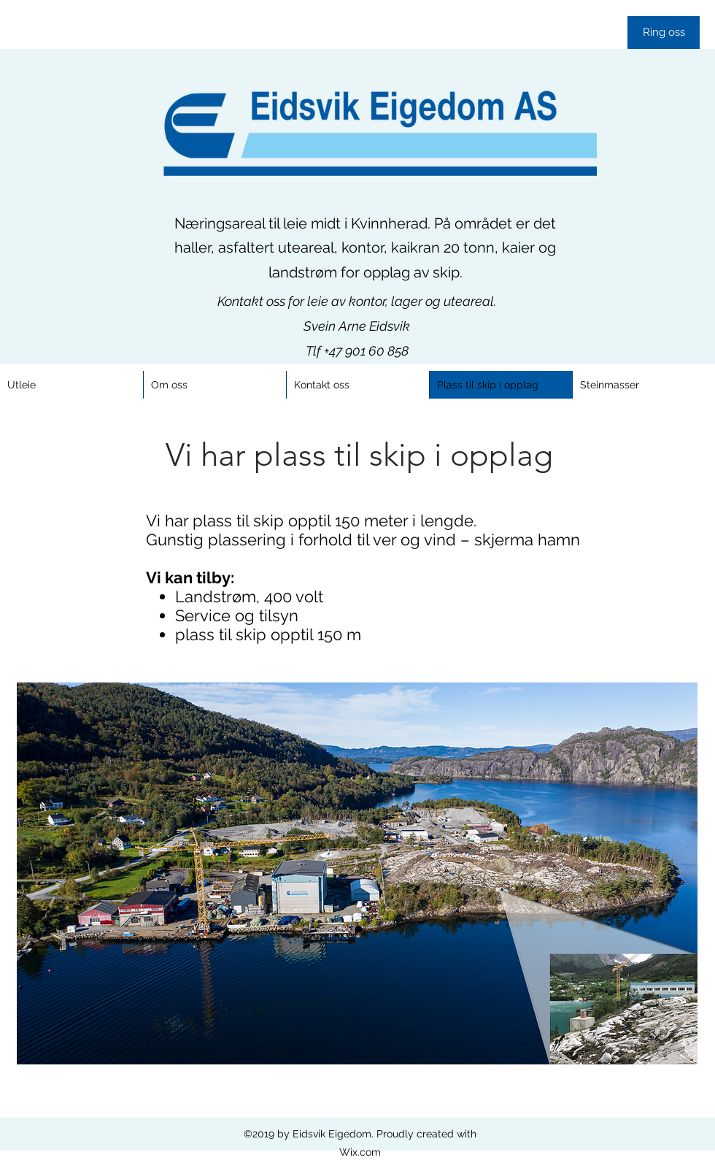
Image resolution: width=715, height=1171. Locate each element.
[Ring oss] (663, 32)
